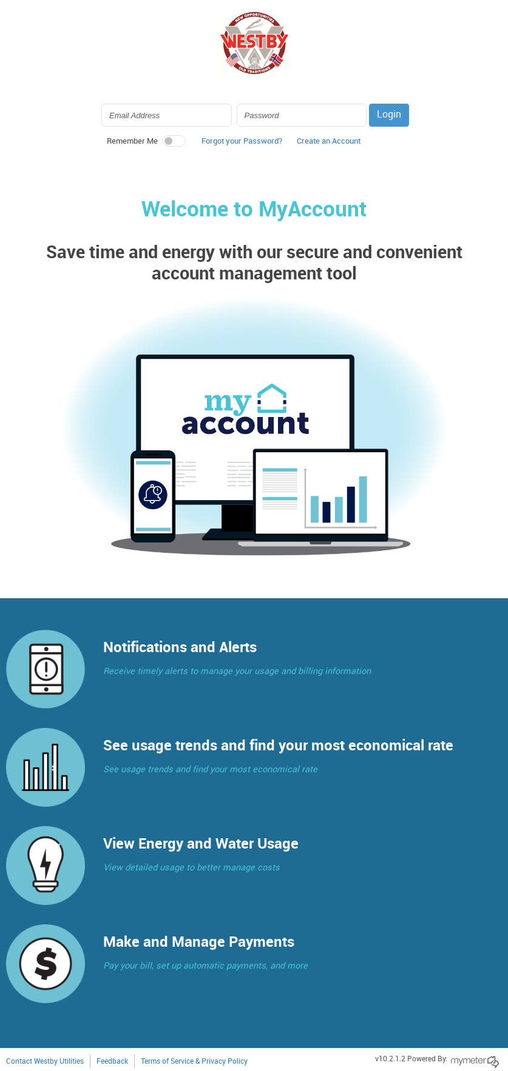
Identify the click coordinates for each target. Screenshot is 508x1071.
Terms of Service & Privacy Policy (194, 1062)
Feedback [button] (112, 1062)
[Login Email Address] (166, 115)
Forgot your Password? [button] (242, 141)
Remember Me (132, 141)
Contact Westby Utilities (45, 1062)
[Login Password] (302, 115)
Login (389, 115)
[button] (329, 144)
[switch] (174, 141)
